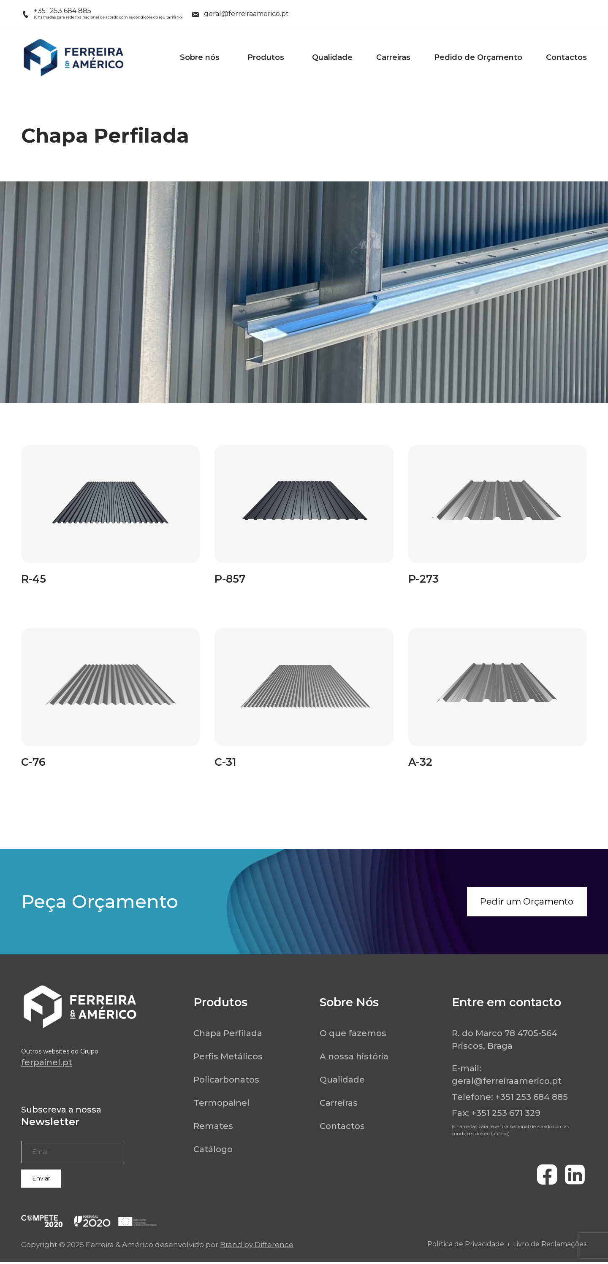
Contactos (566, 57)
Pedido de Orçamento (478, 57)
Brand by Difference (256, 1246)
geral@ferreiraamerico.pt (507, 1083)
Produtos (267, 57)
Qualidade (332, 57)
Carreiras (393, 57)
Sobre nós (202, 57)
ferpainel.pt (46, 1064)
